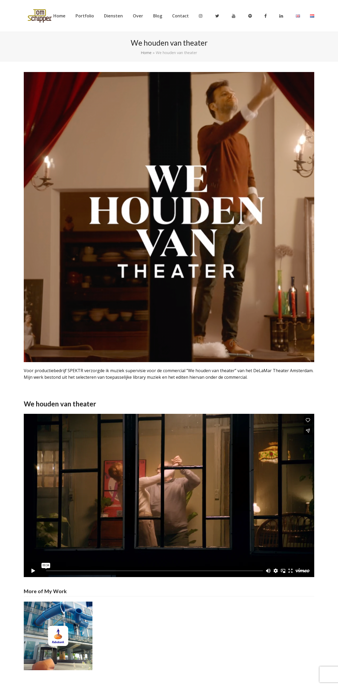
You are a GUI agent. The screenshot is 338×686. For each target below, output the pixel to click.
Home (146, 52)
